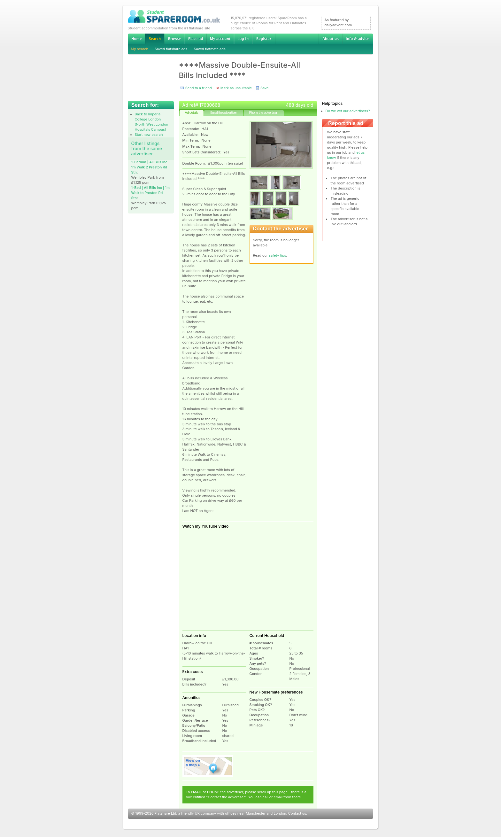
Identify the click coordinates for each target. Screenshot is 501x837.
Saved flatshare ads (171, 49)
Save (264, 88)
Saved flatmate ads (209, 49)
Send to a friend (198, 88)
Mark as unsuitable (236, 88)
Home (136, 39)
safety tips (277, 255)
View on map (208, 766)
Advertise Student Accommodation (195, 39)
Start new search (149, 134)
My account (220, 39)
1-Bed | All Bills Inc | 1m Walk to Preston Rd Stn (150, 192)
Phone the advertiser (263, 112)
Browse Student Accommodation (174, 39)
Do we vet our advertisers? (348, 111)
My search (140, 49)
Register (263, 39)
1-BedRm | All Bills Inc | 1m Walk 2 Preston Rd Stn (150, 167)
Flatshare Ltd (165, 813)
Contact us (297, 813)
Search (154, 39)
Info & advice (357, 39)
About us (330, 39)
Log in (243, 39)
